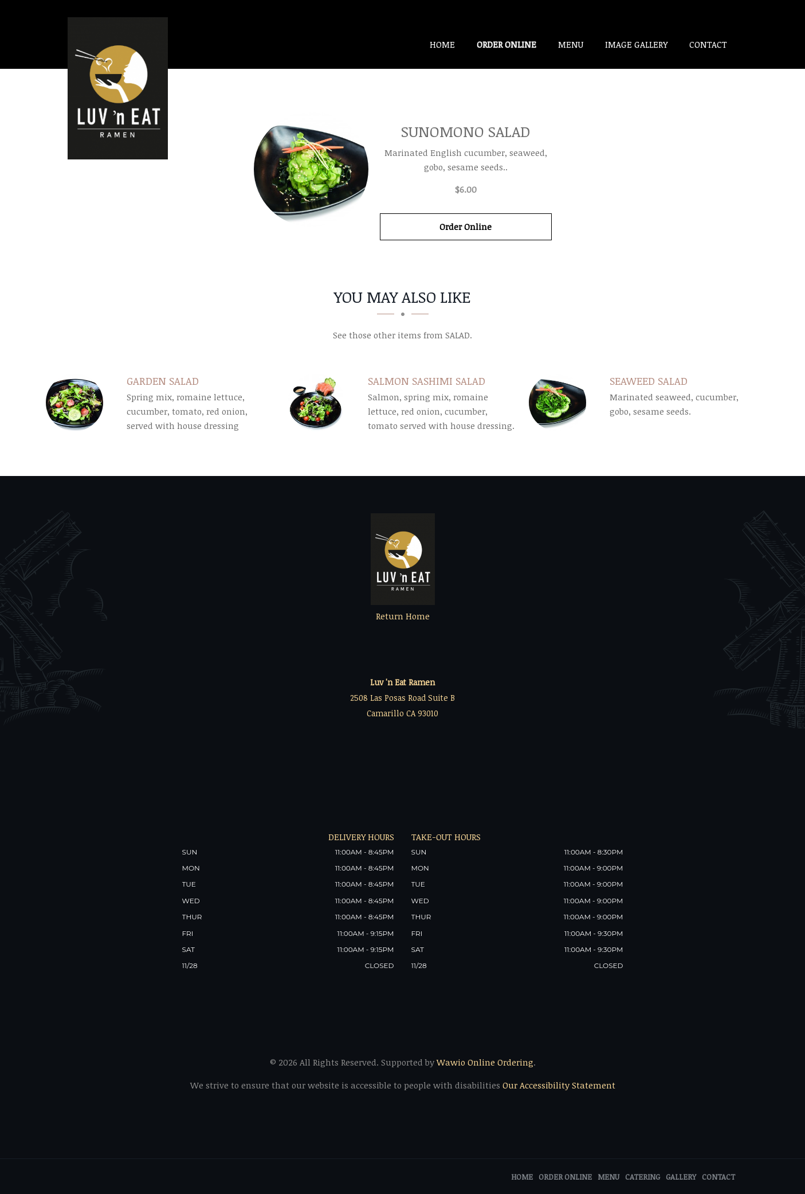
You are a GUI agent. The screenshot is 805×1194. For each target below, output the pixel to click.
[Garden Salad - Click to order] (77, 402)
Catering (642, 1177)
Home (442, 44)
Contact (708, 44)
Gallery (681, 1177)
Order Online (506, 44)
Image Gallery (636, 44)
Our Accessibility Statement (557, 1085)
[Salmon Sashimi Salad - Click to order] (319, 402)
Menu (570, 44)
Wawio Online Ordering (485, 1062)
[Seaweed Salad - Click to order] (560, 402)
